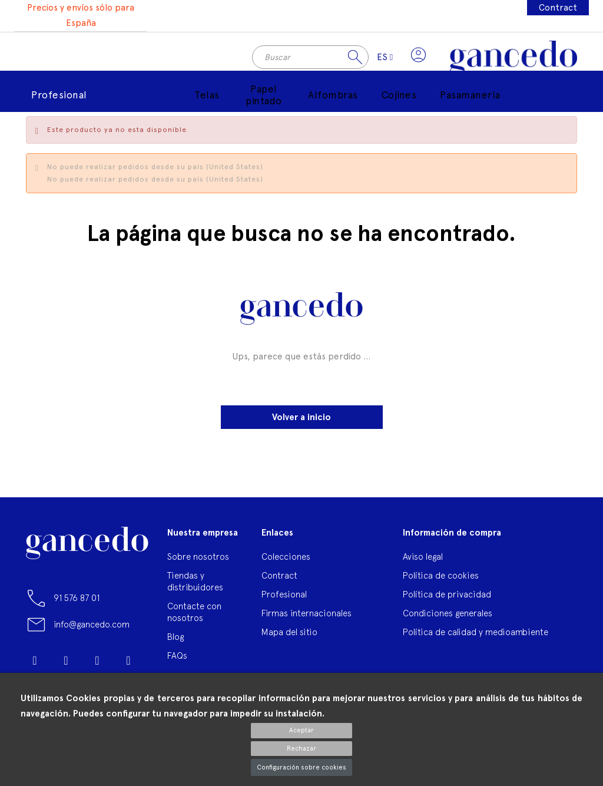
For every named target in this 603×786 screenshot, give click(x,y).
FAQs (177, 658)
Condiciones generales (447, 616)
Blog (175, 640)
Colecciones (285, 559)
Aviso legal (423, 559)
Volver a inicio (301, 420)
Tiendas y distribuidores (195, 584)
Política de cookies (441, 578)
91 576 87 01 (77, 601)
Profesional (284, 597)
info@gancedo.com (92, 627)
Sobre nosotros (198, 559)
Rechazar (301, 748)
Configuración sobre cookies (301, 767)
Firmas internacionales (306, 616)
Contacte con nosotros (194, 615)
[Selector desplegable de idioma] (383, 59)
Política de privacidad (447, 597)
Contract (558, 7)
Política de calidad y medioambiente (475, 635)
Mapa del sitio (289, 635)
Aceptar (301, 730)
